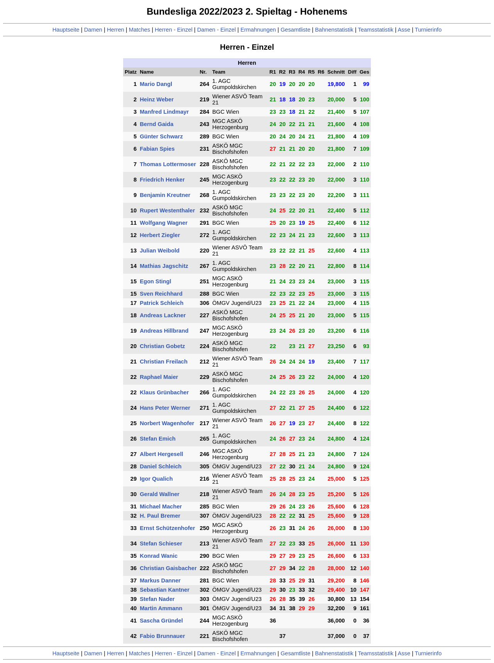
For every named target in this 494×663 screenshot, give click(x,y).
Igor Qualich (156, 479)
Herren (115, 30)
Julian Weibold (159, 250)
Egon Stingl (155, 281)
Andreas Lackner (163, 315)
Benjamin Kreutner (165, 195)
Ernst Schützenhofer (167, 528)
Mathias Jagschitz (164, 266)
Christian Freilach (164, 361)
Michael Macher (161, 506)
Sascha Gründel (161, 621)
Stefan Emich (158, 439)
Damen (93, 30)
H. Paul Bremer (160, 516)
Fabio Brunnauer (162, 636)
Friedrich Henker (162, 180)
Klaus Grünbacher (164, 392)
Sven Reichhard (161, 294)
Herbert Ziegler (160, 235)
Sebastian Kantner (164, 590)
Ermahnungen (258, 30)
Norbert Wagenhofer (167, 423)
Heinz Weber (157, 99)
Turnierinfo (428, 30)
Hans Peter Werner (165, 408)
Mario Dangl (156, 84)
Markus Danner (160, 580)
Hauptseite (66, 30)
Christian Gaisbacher (168, 568)
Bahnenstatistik (334, 30)
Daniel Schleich (160, 466)
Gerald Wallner (159, 494)
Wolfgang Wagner (164, 223)
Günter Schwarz (161, 136)
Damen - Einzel (216, 30)
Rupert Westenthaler (167, 210)
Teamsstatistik (375, 30)
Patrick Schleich (161, 303)
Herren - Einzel (174, 30)
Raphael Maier (159, 377)
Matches (139, 30)
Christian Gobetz (162, 346)
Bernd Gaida (156, 124)
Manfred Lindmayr (164, 112)
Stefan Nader (157, 599)
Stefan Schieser (161, 543)
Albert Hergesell (161, 454)
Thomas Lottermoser (168, 164)
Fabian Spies (157, 149)
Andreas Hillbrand (164, 331)
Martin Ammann (161, 608)
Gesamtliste (295, 30)
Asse (404, 30)
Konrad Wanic (159, 556)
